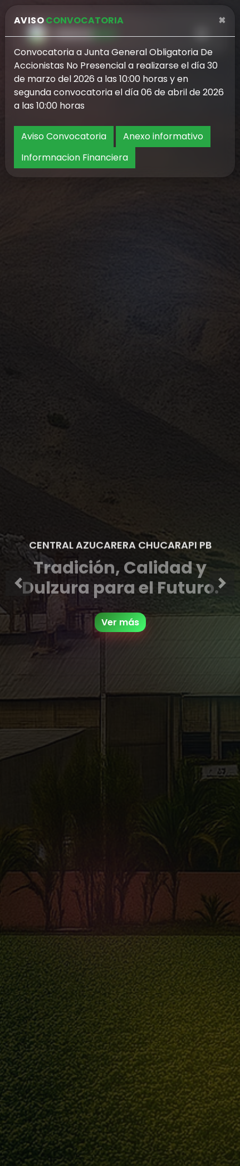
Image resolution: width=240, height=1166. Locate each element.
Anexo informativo (163, 136)
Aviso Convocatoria (63, 136)
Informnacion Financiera (74, 157)
